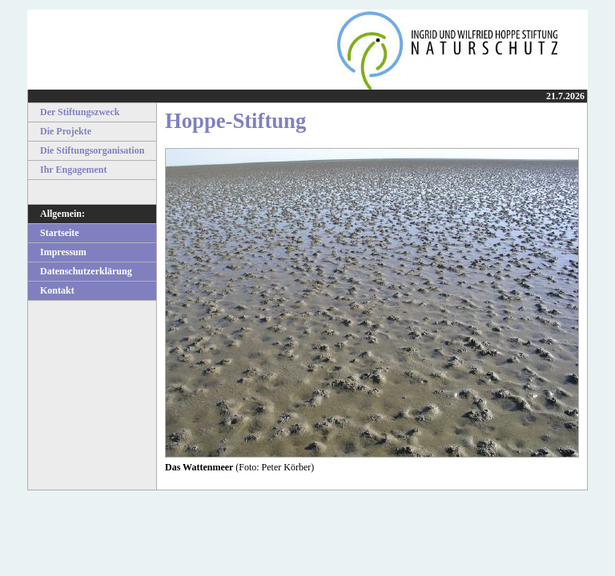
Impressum (57, 252)
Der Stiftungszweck (73, 112)
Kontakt (51, 290)
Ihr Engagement (67, 169)
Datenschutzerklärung (80, 271)
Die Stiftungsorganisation (86, 150)
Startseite (53, 232)
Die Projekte (59, 131)
